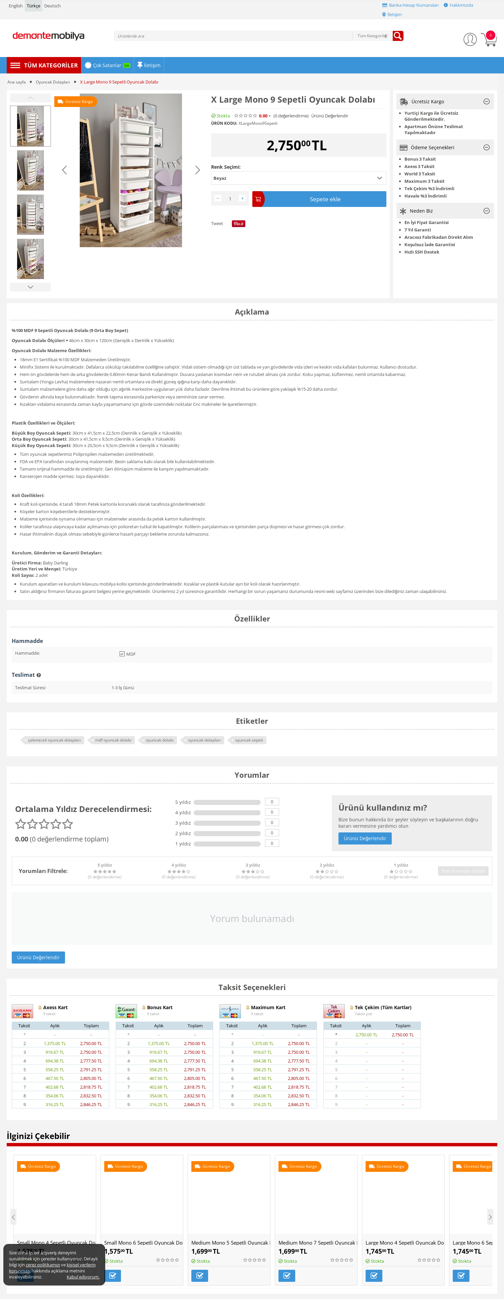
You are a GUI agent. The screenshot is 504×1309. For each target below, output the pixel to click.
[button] (298, 178)
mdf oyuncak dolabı (113, 740)
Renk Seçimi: (226, 167)
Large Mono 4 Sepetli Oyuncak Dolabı (405, 1242)
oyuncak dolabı (160, 740)
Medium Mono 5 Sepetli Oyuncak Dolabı (230, 1242)
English (16, 6)
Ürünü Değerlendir (329, 116)
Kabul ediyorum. (83, 1277)
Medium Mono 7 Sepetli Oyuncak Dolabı (317, 1242)
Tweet (217, 222)
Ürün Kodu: (224, 123)
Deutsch (52, 6)
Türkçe (33, 6)
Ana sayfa (16, 82)
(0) (291, 116)
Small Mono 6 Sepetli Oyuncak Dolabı (143, 1242)
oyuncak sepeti (249, 740)
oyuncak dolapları (204, 740)
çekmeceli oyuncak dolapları (54, 740)
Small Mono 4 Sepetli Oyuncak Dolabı (56, 1242)
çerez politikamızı (43, 1265)
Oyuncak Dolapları (55, 82)
